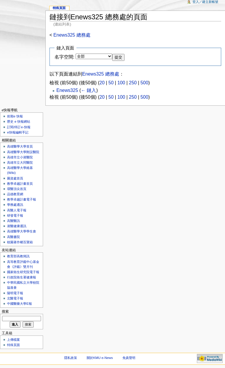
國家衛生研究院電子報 (23, 272)
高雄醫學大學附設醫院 (23, 152)
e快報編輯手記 (17, 132)
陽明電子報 (15, 293)
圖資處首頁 (15, 178)
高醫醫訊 (13, 220)
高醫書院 (13, 237)
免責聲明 (128, 358)
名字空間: (64, 56)
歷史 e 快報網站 (20, 121)
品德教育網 (15, 194)
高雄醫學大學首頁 (20, 146)
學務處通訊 (15, 204)
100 (121, 82)
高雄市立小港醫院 (20, 157)
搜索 (5, 311)
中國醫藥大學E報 (19, 303)
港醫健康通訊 (16, 226)
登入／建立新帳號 (205, 2)
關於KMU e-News (100, 358)
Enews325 (67, 90)
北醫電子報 (15, 298)
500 (144, 82)
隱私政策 (70, 358)
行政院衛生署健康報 (21, 277)
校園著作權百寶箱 (20, 242)
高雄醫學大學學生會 (21, 231)
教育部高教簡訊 (18, 256)
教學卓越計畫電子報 (21, 199)
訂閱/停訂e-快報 (18, 127)
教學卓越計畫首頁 (20, 183)
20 (102, 82)
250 (133, 82)
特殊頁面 (59, 8)
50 (111, 82)
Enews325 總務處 (71, 34)
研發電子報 (15, 215)
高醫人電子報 (16, 210)
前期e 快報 (15, 116)
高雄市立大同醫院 (20, 162)
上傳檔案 (13, 339)
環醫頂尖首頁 (16, 189)
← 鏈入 (88, 90)
